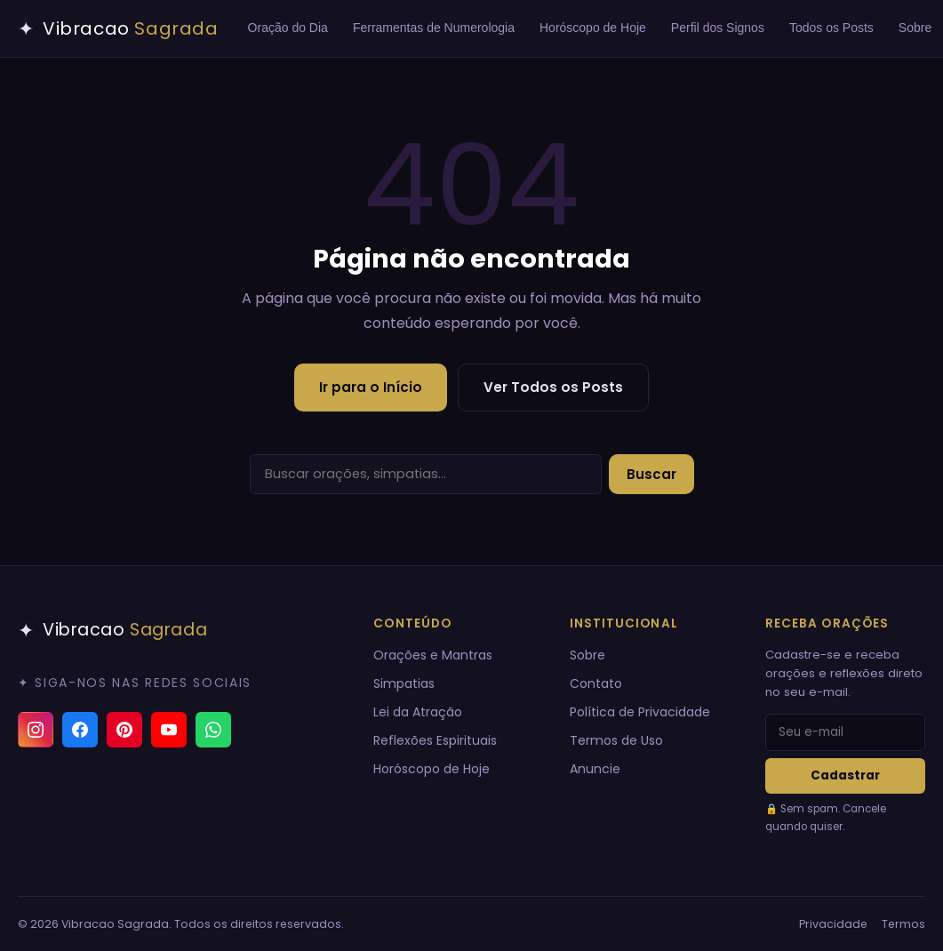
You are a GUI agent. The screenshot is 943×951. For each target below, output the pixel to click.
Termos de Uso (616, 740)
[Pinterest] (124, 729)
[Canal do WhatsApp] (213, 729)
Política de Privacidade (640, 712)
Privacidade (833, 923)
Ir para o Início (370, 387)
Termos (903, 923)
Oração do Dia (288, 27)
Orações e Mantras (432, 655)
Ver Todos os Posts (553, 387)
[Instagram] (35, 729)
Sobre (587, 655)
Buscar (651, 474)
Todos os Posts (831, 27)
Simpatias (404, 683)
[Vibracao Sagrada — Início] (118, 28)
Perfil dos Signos (717, 27)
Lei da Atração (417, 712)
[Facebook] (80, 729)
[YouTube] (169, 729)
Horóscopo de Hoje (592, 27)
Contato (596, 683)
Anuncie (595, 769)
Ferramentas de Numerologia (434, 27)
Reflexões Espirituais (435, 740)
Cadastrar (845, 775)
